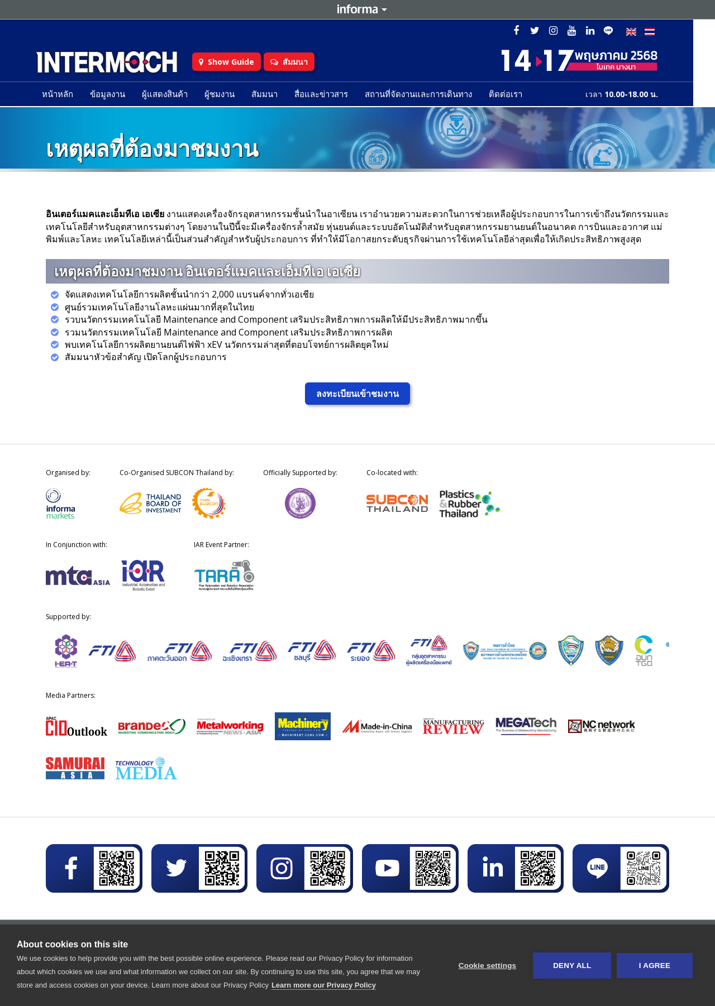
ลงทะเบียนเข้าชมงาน (357, 393)
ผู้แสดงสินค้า (176, 95)
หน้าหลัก (68, 95)
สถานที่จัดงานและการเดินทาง (429, 95)
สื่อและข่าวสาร (332, 95)
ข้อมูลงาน (118, 95)
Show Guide (242, 63)
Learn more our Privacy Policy (323, 985)
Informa (357, 9)
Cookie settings (487, 965)
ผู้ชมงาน (231, 95)
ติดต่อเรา (516, 95)
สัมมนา (305, 63)
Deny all (572, 965)
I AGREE (654, 965)
